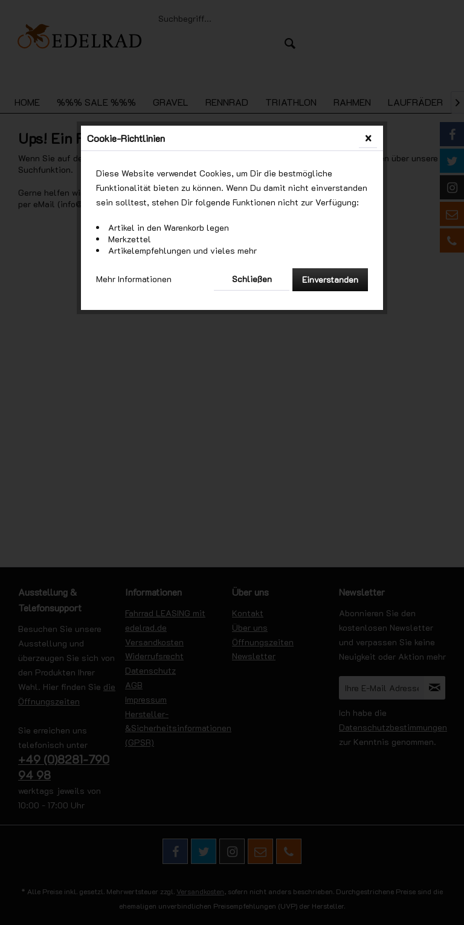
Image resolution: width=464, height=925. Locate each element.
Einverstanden (330, 279)
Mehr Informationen (134, 279)
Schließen (252, 279)
